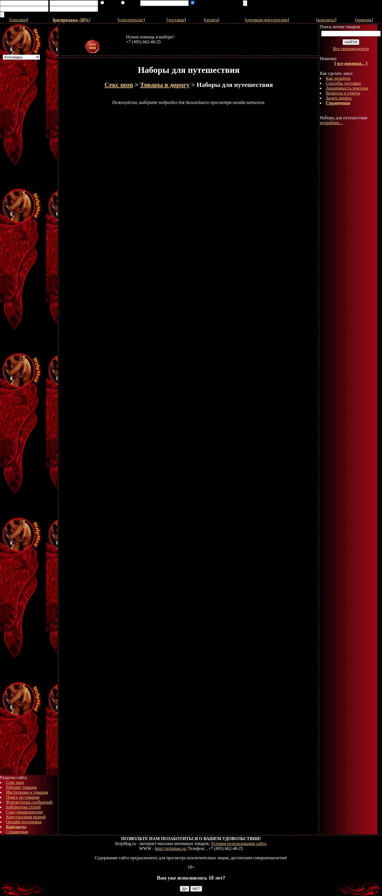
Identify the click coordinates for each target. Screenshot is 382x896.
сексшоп (19, 20)
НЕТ (196, 889)
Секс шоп (15, 782)
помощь (364, 20)
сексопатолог (131, 20)
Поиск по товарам (22, 797)
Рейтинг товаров (21, 787)
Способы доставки (343, 83)
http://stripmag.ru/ (171, 848)
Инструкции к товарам (27, 792)
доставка (176, 20)
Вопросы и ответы (343, 93)
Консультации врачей (26, 817)
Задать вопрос (339, 98)
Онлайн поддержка (24, 822)
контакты (326, 20)
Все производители (351, 48)
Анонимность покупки (347, 88)
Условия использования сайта (238, 843)
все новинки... (351, 63)
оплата (211, 20)
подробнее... (331, 122)
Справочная (17, 831)
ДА (184, 889)
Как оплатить (338, 78)
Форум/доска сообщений (29, 802)
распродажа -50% (71, 20)
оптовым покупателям (267, 20)
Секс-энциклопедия (24, 812)
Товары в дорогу (164, 84)
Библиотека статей (23, 807)
